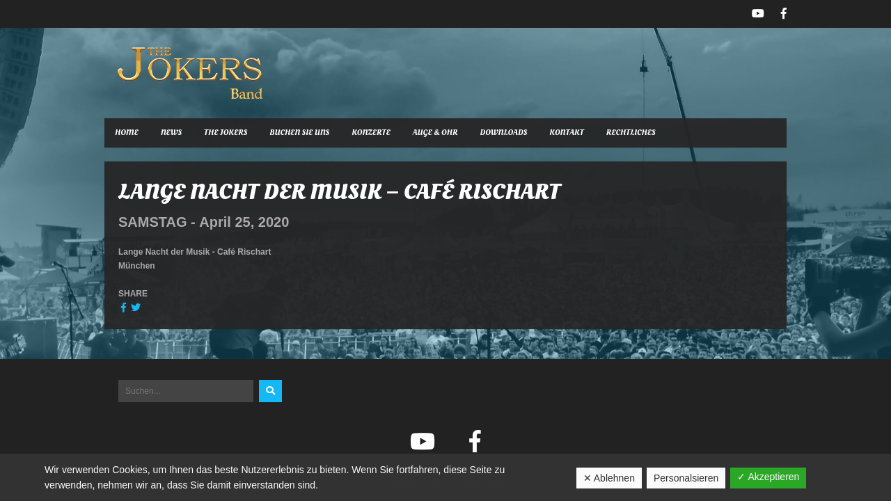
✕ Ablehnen (609, 478)
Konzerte (371, 132)
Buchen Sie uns (299, 132)
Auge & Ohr (435, 132)
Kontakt (566, 132)
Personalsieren (686, 478)
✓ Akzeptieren (768, 476)
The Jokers (225, 132)
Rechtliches (631, 132)
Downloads (504, 132)
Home (127, 132)
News (171, 132)
